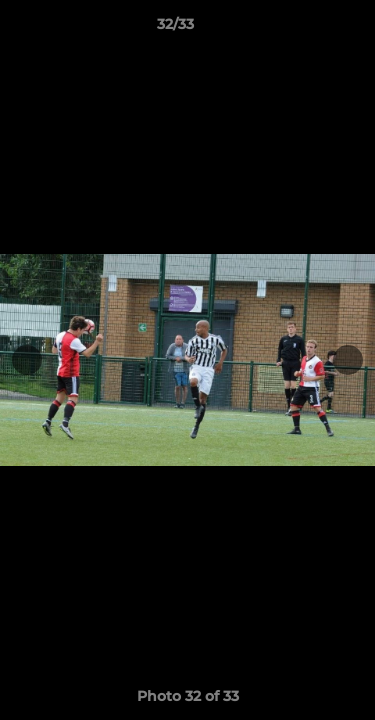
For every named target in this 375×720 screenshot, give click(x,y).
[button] (303, 29)
